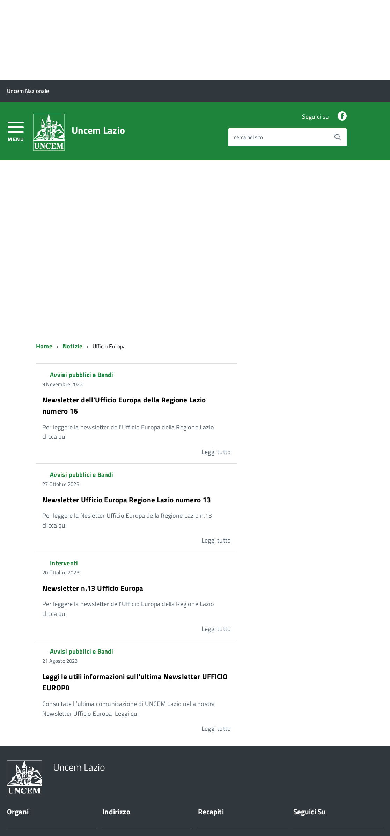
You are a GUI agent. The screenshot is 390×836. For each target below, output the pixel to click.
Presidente (19, 758)
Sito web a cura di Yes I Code (109, 818)
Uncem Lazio (98, 50)
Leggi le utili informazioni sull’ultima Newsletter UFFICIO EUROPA (135, 602)
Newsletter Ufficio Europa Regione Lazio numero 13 (126, 419)
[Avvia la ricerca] (337, 57)
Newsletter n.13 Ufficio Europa (92, 507)
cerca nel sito (248, 57)
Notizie (72, 266)
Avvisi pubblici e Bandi (81, 294)
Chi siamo (18, 777)
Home (44, 266)
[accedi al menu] (16, 50)
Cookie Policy (51, 818)
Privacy (15, 818)
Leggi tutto (216, 372)
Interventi (64, 483)
